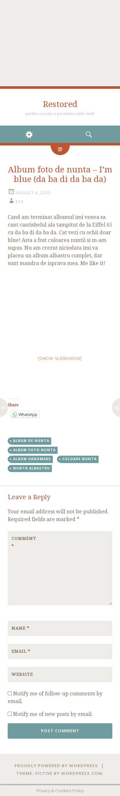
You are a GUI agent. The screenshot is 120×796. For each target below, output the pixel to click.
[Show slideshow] (60, 358)
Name (20, 628)
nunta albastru (31, 468)
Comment (24, 542)
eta (20, 201)
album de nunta (31, 440)
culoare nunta (79, 459)
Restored (60, 104)
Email (21, 651)
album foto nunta (34, 450)
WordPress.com (81, 773)
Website (22, 674)
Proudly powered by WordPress (56, 765)
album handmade (32, 459)
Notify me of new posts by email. (53, 714)
